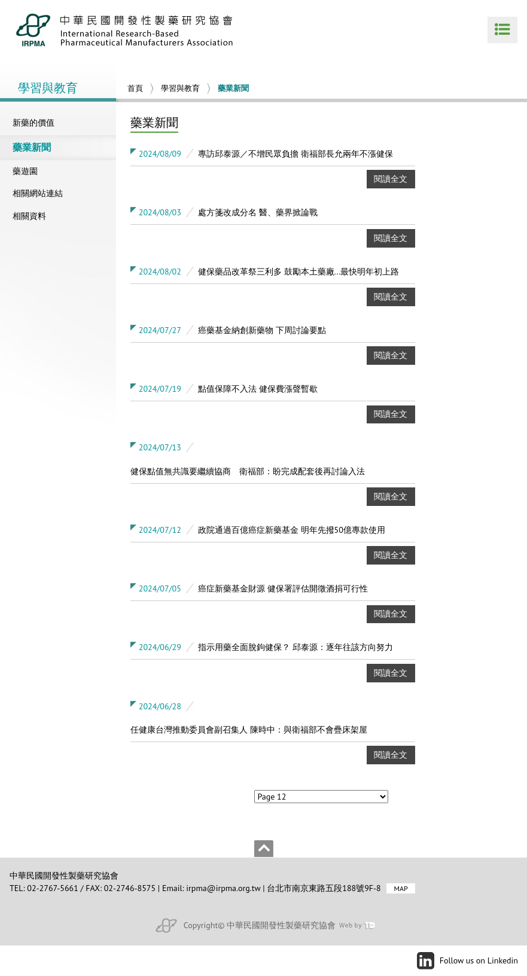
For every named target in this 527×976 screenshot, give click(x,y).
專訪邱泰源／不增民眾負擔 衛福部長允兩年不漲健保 (295, 153)
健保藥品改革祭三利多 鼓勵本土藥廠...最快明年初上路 (299, 271)
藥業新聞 (32, 147)
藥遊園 (25, 171)
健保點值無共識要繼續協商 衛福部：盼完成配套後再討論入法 (247, 471)
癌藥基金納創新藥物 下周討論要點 (262, 330)
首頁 (135, 88)
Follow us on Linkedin (479, 960)
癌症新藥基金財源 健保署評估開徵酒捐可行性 (283, 588)
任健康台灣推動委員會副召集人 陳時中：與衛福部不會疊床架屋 (248, 729)
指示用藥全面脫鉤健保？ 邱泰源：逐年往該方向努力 (295, 647)
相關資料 (29, 216)
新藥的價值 (33, 122)
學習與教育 (180, 88)
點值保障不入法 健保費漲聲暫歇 (258, 388)
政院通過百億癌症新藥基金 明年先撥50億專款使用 (291, 529)
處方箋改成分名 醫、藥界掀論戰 (258, 212)
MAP (400, 888)
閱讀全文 (390, 178)
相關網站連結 (38, 193)
